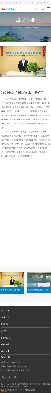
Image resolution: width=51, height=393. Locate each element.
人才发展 (38, 3)
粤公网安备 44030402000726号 (20, 390)
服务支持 (5, 344)
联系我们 (47, 3)
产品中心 (5, 331)
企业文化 (5, 317)
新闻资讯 (5, 324)
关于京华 (5, 310)
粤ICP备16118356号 (19, 386)
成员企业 (5, 351)
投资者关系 (6, 337)
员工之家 (30, 3)
